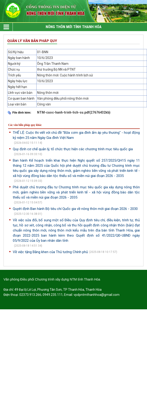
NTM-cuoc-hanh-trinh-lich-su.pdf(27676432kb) (73, 112)
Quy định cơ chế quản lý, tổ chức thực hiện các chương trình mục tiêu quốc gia (73, 149)
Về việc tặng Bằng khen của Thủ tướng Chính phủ (50, 252)
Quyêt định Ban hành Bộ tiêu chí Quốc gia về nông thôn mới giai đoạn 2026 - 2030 (75, 209)
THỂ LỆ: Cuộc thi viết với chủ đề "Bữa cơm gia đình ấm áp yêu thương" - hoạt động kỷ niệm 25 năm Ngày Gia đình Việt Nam (76, 135)
